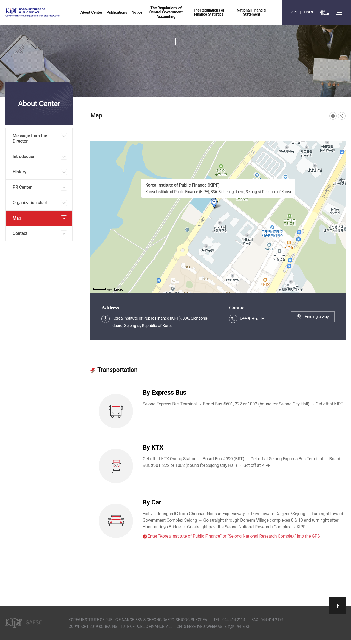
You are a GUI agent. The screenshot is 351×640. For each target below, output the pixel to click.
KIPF (294, 12)
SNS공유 (342, 116)
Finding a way (317, 316)
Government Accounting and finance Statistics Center (47, 12)
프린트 (333, 116)
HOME (309, 12)
